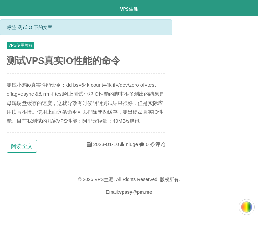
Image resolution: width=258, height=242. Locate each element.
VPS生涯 (129, 9)
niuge (132, 144)
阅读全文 (22, 146)
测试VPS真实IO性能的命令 (63, 60)
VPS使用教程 (20, 45)
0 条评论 (156, 144)
